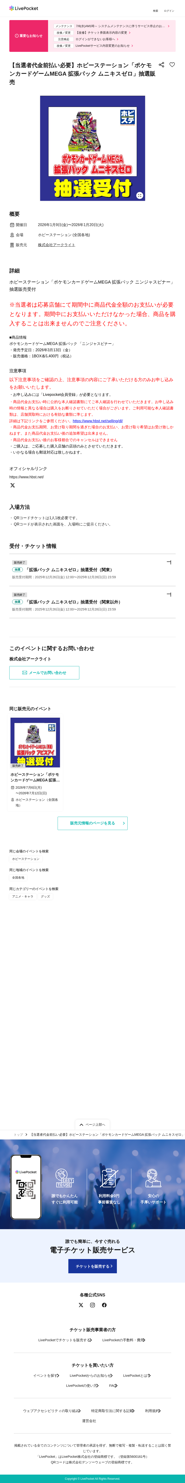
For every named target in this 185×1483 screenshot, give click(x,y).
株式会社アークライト (56, 249)
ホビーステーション (24, 1063)
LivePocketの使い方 (77, 1385)
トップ (19, 1134)
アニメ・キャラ (22, 1099)
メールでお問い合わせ (44, 878)
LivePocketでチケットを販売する (59, 1340)
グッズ (43, 1099)
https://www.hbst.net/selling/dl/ (98, 520)
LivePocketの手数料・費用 (125, 1340)
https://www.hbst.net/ (29, 678)
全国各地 (17, 1081)
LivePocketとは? (140, 1375)
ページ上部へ (95, 1123)
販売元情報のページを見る (92, 1028)
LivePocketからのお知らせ (88, 1375)
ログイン (169, 11)
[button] (92, 772)
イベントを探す (37, 1375)
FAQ (114, 1385)
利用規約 (71, 1421)
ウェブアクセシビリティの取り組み (59, 1411)
